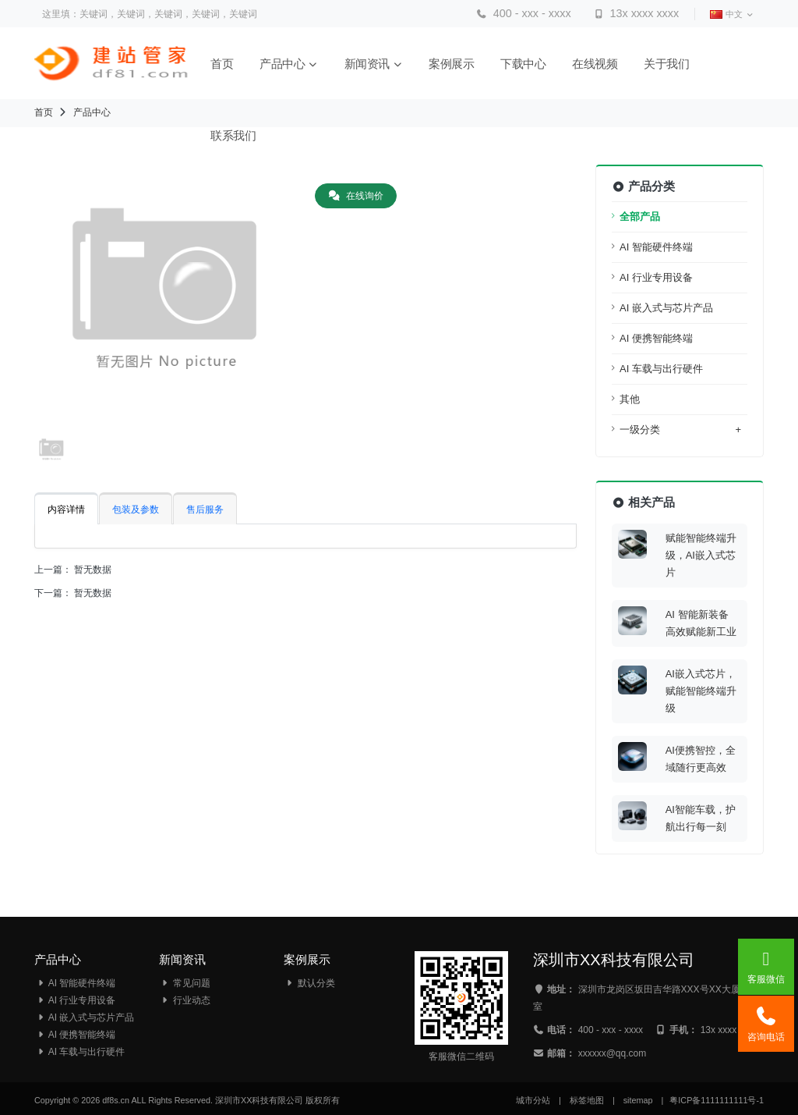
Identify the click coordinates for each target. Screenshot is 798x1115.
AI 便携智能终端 (656, 338)
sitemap (638, 1100)
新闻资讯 (375, 63)
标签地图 (587, 1100)
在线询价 (355, 195)
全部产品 (640, 216)
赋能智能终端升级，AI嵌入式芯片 (701, 555)
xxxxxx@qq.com (612, 1053)
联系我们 (234, 135)
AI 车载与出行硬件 (661, 369)
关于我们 (667, 63)
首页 (223, 63)
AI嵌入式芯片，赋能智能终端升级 (701, 691)
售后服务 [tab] (205, 509)
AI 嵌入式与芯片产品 (666, 308)
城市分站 (533, 1100)
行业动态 (184, 1000)
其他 (630, 399)
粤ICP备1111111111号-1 (716, 1100)
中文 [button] (732, 14)
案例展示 (452, 63)
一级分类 (680, 430)
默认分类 (309, 983)
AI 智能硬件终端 (656, 247)
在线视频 (596, 63)
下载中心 (524, 63)
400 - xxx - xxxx (523, 13)
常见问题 (184, 983)
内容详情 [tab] (66, 509)
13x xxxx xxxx (636, 13)
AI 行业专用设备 (656, 277)
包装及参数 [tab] (135, 509)
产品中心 (290, 63)
